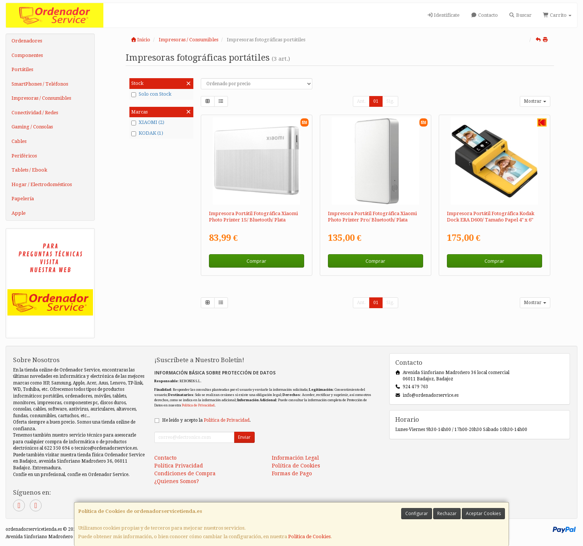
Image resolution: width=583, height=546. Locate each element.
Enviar (244, 437)
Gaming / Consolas (32, 127)
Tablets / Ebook (29, 170)
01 (376, 101)
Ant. (361, 101)
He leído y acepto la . (206, 420)
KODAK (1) (147, 133)
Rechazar (447, 513)
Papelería (23, 198)
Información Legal (295, 458)
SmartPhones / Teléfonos (40, 84)
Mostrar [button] (535, 101)
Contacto (484, 15)
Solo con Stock (151, 94)
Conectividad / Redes (35, 112)
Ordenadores (27, 41)
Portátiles (22, 69)
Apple (19, 213)
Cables (19, 141)
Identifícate (443, 15)
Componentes (27, 55)
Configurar (416, 513)
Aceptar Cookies (483, 513)
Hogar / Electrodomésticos (42, 184)
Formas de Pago (292, 473)
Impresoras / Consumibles (41, 98)
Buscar (520, 15)
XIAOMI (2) (147, 122)
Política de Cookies (309, 536)
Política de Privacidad (198, 405)
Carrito (557, 15)
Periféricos (24, 156)
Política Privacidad (178, 466)
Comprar (256, 261)
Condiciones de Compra (185, 473)
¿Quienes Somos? (176, 481)
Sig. (390, 101)
